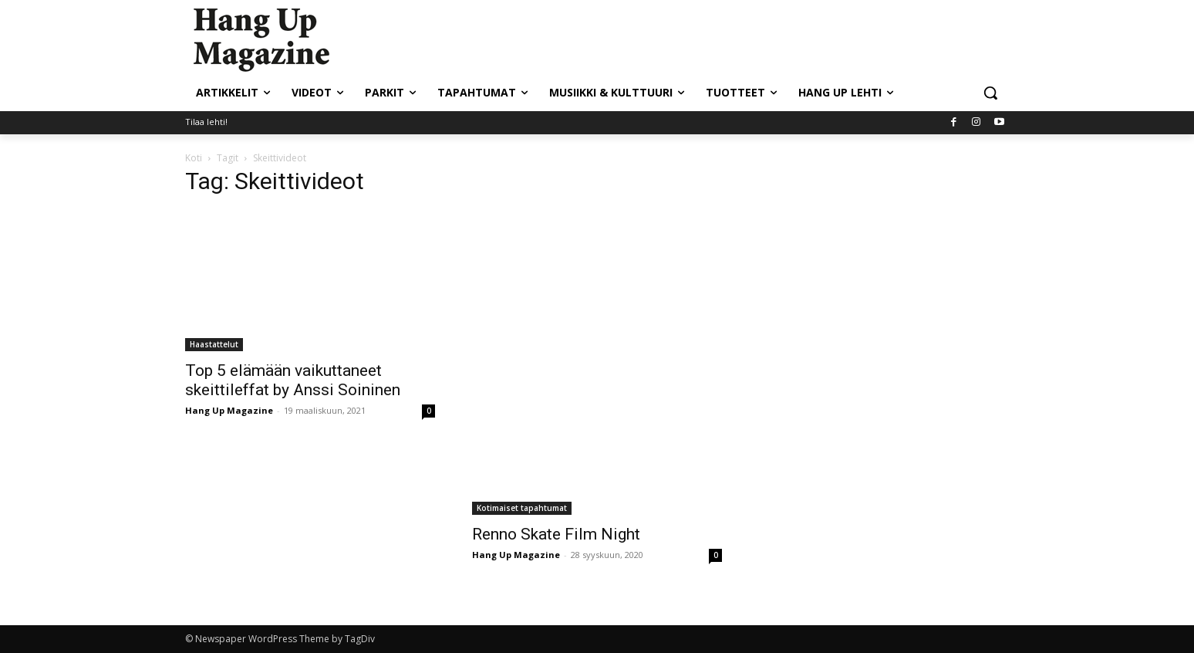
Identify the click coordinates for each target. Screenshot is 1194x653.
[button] (990, 92)
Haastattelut (214, 344)
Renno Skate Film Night (556, 534)
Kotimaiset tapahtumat (522, 507)
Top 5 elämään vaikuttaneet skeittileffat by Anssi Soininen (292, 380)
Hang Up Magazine (229, 410)
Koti (193, 157)
